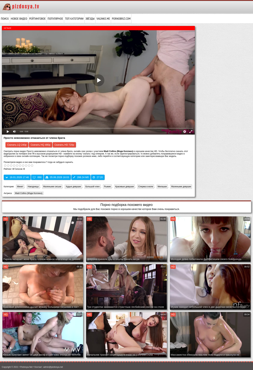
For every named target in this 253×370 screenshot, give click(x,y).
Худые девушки (73, 186)
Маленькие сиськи (52, 186)
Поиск (5, 19)
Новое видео (19, 19)
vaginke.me (103, 19)
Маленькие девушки (181, 186)
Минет (20, 186)
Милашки (162, 186)
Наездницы (33, 186)
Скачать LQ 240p (17, 144)
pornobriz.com (121, 19)
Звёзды (90, 19)
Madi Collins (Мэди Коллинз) (28, 193)
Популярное (55, 19)
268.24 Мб (81, 177)
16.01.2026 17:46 (17, 177)
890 (37, 177)
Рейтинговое (37, 19)
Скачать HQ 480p (40, 144)
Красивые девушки (124, 186)
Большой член (92, 186)
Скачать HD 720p (64, 144)
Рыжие (107, 186)
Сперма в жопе (145, 186)
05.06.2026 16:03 (57, 177)
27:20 (98, 177)
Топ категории (74, 19)
